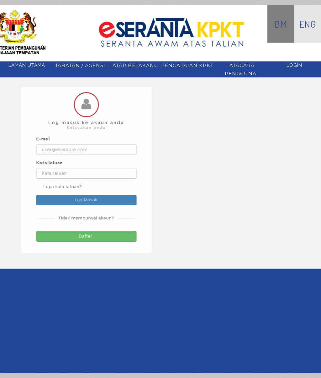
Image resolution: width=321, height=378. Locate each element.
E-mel (43, 139)
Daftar (86, 236)
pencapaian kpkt (187, 65)
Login (294, 65)
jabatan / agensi (80, 65)
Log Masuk (86, 199)
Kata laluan (50, 162)
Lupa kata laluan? (63, 186)
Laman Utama (26, 65)
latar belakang (133, 65)
